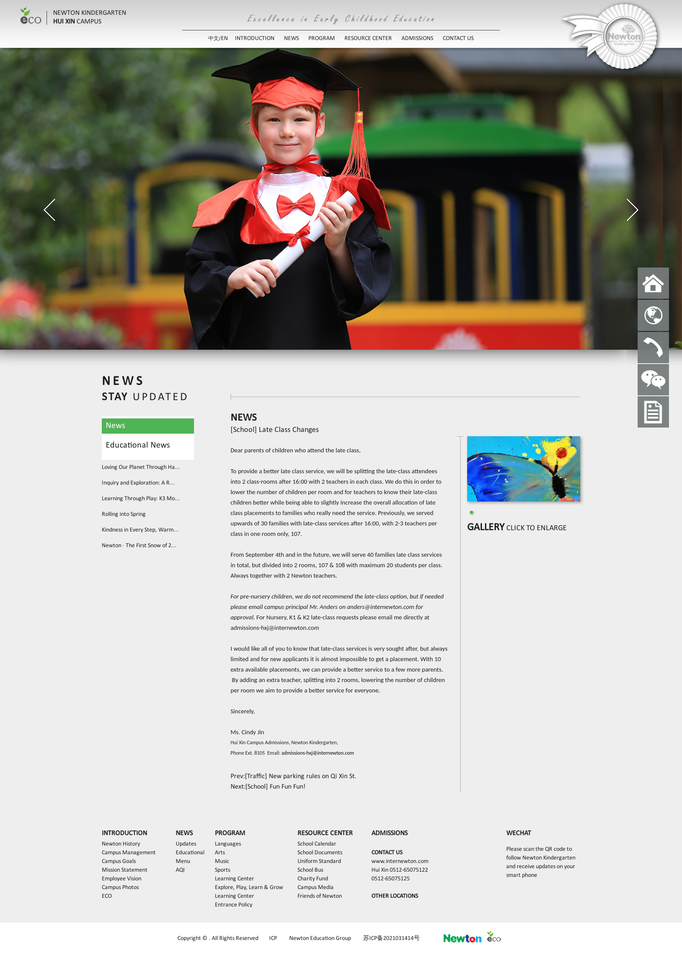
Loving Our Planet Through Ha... (141, 467)
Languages (228, 844)
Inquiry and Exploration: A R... (138, 483)
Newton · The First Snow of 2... (139, 545)
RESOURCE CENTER (368, 38)
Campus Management (129, 852)
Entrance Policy (233, 905)
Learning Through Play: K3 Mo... (141, 498)
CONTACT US (458, 38)
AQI (180, 870)
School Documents (320, 852)
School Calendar (317, 844)
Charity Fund (313, 879)
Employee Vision (121, 879)
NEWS (291, 38)
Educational (190, 852)
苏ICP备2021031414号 (391, 938)
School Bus (310, 870)
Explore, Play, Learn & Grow (249, 887)
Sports (222, 870)
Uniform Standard (319, 861)
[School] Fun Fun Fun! (275, 786)
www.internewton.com (399, 861)
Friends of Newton (320, 896)
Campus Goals (119, 861)
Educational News (138, 445)
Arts (220, 852)
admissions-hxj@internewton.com (275, 628)
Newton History (121, 844)
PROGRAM (321, 38)
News (115, 425)
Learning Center (234, 879)
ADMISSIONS (417, 38)
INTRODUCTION (254, 38)
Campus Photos (120, 887)
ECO (107, 896)
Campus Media (316, 887)
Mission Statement (124, 870)
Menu (183, 861)
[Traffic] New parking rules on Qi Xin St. (300, 776)
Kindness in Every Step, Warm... (140, 530)
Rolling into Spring (124, 514)
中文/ (214, 38)
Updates (186, 844)
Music (222, 861)
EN (224, 38)
